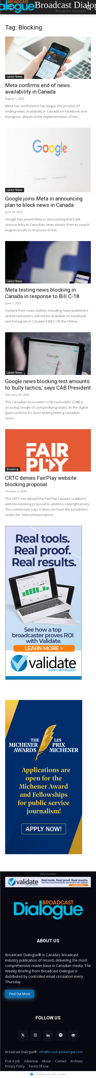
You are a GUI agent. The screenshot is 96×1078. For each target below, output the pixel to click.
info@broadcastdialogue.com (61, 1052)
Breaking (12, 469)
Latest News (15, 76)
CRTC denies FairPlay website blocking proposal (41, 481)
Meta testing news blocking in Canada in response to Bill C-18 (42, 293)
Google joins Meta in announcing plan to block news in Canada (43, 202)
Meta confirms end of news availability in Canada (37, 88)
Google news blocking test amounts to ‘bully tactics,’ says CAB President (48, 384)
